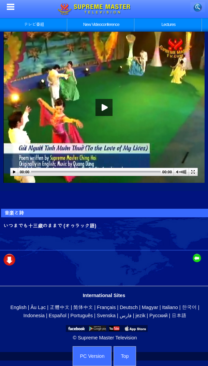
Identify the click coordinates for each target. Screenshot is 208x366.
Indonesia (34, 315)
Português (82, 315)
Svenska (106, 315)
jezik (141, 315)
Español (57, 315)
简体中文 (83, 307)
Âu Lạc (38, 307)
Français (106, 307)
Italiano (170, 307)
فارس (126, 315)
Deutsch (129, 307)
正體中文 (60, 307)
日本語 (179, 315)
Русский (158, 315)
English (18, 307)
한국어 (189, 307)
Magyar (150, 307)
